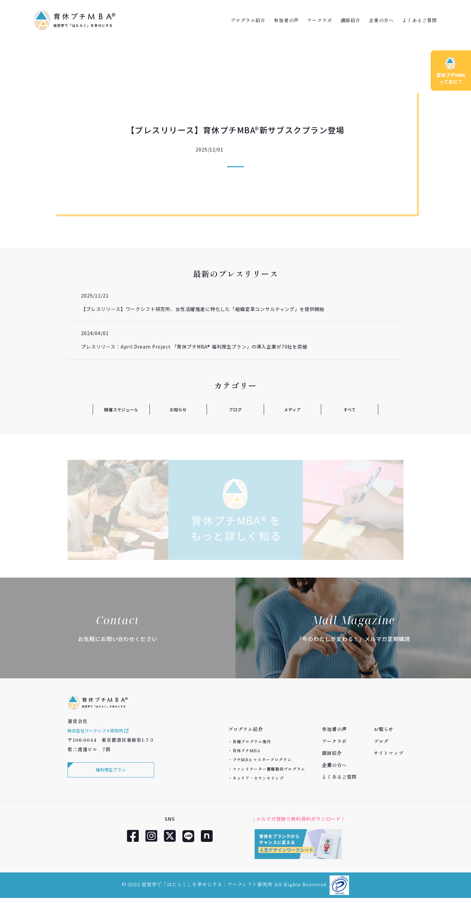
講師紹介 (350, 20)
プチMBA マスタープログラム (262, 759)
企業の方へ (381, 20)
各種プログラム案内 (251, 741)
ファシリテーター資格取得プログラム (268, 769)
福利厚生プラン (109, 778)
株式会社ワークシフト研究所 (103, 738)
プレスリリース (252, 149)
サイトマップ (388, 753)
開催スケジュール (121, 409)
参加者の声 (286, 20)
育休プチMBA (246, 750)
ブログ (235, 409)
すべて (349, 409)
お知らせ (178, 409)
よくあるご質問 (419, 20)
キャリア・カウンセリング (258, 778)
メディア (292, 409)
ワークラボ (319, 20)
